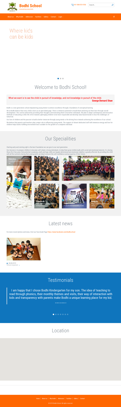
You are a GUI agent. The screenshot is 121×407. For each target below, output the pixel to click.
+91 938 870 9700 (78, 5)
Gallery (46, 17)
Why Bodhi (19, 17)
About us (11, 17)
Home (38, 398)
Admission (29, 17)
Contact (53, 17)
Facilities (38, 17)
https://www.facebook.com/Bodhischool (61, 232)
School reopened (12, 265)
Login (60, 17)
